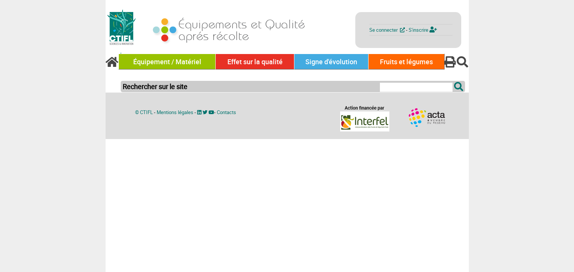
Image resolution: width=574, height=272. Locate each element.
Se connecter (387, 29)
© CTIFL (144, 112)
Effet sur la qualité (255, 61)
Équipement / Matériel (167, 61)
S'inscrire (423, 29)
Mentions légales (175, 112)
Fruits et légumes (406, 61)
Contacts (226, 112)
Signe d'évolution (331, 61)
